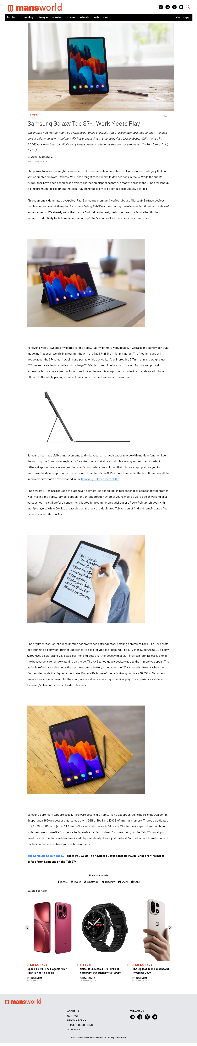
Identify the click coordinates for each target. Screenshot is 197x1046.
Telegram (108, 881)
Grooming (27, 17)
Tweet (76, 881)
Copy (135, 881)
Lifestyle (43, 17)
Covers (71, 17)
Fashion (11, 17)
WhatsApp (91, 881)
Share (63, 881)
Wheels (84, 17)
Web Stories (101, 17)
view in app (182, 17)
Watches (57, 17)
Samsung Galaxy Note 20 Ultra (100, 479)
